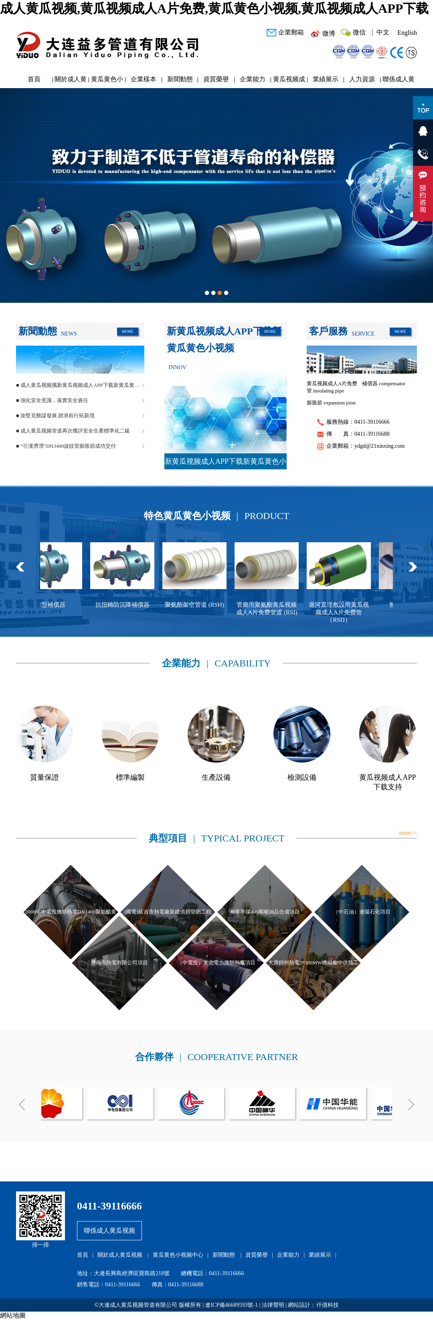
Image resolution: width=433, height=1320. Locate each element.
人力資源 (362, 79)
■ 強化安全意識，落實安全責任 (52, 400)
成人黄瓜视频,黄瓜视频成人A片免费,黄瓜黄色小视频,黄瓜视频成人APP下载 (214, 8)
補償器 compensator (384, 383)
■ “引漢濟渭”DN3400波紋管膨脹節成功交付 (66, 446)
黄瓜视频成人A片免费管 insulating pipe (332, 387)
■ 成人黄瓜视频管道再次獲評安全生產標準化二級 (73, 431)
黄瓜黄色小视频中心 (107, 81)
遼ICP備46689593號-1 (231, 1305)
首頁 (34, 79)
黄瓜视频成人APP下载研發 (289, 81)
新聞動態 (180, 79)
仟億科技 (327, 1305)
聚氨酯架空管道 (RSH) (200, 605)
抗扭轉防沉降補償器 (128, 605)
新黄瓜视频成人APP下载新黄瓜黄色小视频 (225, 463)
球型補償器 (56, 605)
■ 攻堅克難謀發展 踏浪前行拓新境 (55, 415)
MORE (128, 331)
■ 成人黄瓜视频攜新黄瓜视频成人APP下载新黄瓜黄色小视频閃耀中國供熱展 (80, 385)
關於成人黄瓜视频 (71, 81)
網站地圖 (13, 1315)
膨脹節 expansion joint (331, 403)
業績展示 (325, 79)
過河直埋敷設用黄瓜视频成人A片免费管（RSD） (344, 612)
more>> (408, 833)
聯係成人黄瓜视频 (398, 81)
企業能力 (252, 79)
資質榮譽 (216, 79)
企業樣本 (143, 79)
